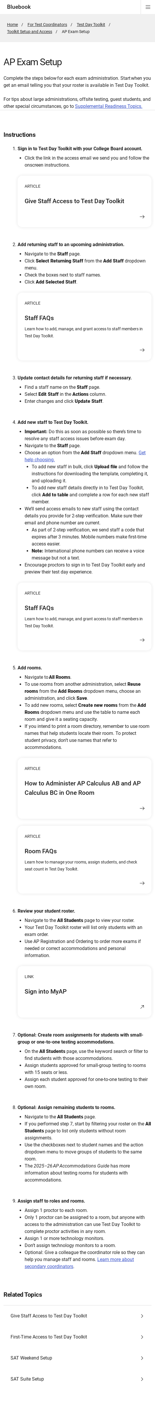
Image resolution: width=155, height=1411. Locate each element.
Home (12, 24)
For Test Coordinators (47, 24)
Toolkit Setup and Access (29, 31)
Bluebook (19, 7)
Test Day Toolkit (91, 24)
